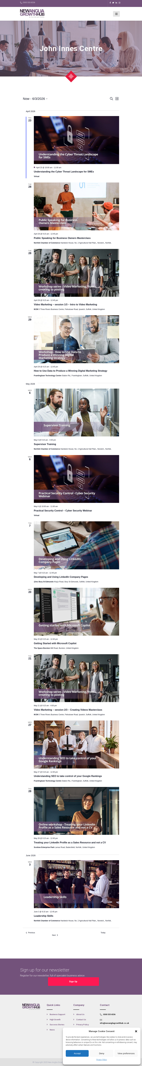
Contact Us (81, 1019)
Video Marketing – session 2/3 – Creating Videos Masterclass (68, 710)
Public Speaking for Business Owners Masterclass (62, 238)
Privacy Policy (101, 1060)
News (52, 1029)
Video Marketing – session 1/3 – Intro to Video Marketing (65, 304)
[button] (136, 1031)
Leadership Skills (43, 916)
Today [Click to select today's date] (103, 933)
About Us (80, 1014)
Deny (101, 1053)
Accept (77, 1053)
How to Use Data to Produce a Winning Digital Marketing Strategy (70, 371)
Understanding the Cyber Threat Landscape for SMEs (64, 171)
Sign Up (73, 981)
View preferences (126, 1053)
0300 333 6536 (27, 2)
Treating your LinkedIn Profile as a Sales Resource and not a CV (70, 842)
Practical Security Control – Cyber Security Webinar (63, 510)
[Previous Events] (30, 932)
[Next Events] (55, 935)
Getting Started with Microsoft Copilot (55, 643)
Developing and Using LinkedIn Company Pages (61, 577)
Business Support (57, 1014)
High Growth (55, 1019)
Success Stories (57, 1024)
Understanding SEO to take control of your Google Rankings (68, 776)
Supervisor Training (45, 444)
